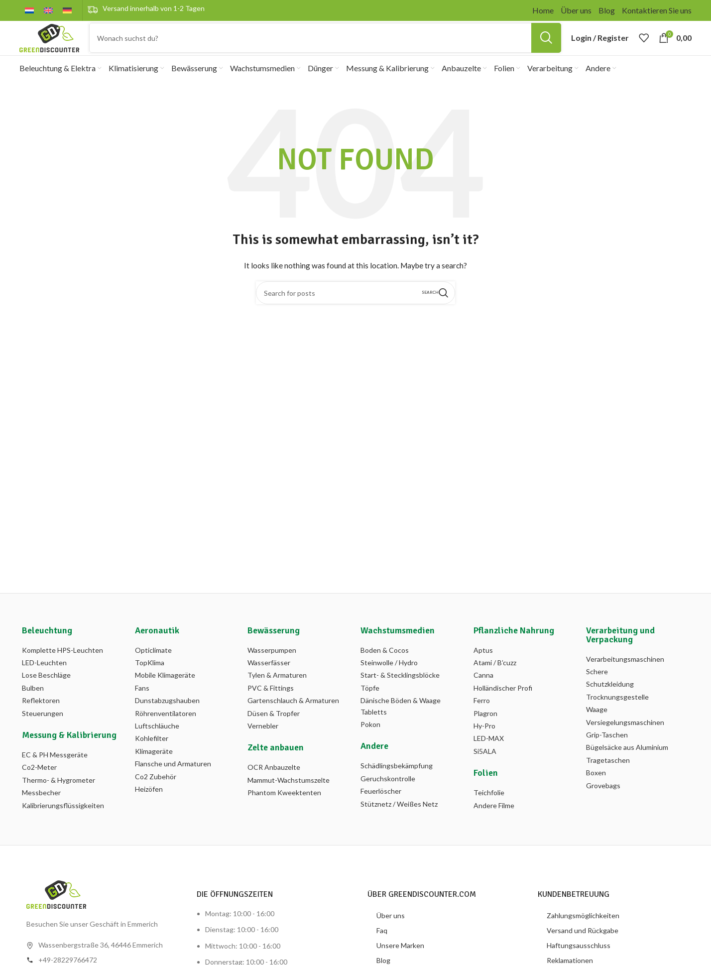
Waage (596, 727)
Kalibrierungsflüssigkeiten (63, 823)
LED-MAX (489, 756)
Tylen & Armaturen (277, 693)
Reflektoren (41, 718)
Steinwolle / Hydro (389, 680)
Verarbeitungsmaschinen (625, 676)
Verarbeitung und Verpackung (620, 652)
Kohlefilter (151, 756)
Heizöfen (149, 806)
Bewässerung (273, 647)
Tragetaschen (608, 777)
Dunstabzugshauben (167, 718)
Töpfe (369, 705)
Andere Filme (494, 823)
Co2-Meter (39, 785)
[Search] (325, 47)
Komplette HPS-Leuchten (62, 667)
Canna (483, 693)
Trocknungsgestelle (617, 714)
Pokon (370, 741)
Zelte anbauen (275, 765)
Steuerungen (42, 730)
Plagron (485, 730)
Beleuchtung (47, 647)
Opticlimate (153, 667)
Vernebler (262, 743)
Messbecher (41, 810)
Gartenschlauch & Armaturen (293, 718)
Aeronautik (157, 647)
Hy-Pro (484, 743)
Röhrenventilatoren (165, 730)
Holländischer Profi (503, 705)
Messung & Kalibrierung (69, 752)
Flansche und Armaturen (173, 781)
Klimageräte (154, 768)
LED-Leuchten (44, 680)
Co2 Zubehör (155, 794)
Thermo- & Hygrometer (58, 797)
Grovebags (603, 803)
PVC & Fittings (270, 705)
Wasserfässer (268, 680)
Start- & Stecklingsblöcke (400, 693)
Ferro (482, 718)
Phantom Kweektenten (284, 810)
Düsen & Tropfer (273, 730)
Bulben (33, 705)
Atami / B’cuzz (495, 680)
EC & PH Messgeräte (55, 772)
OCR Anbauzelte (273, 785)
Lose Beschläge (46, 693)
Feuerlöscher (380, 809)
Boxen (596, 790)
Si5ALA (485, 768)
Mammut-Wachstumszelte (288, 797)
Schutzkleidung (610, 702)
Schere (597, 689)
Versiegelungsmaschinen (625, 739)
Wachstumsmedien (397, 647)
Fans (142, 705)
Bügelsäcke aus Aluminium (627, 765)
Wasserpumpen (271, 667)
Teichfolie (489, 810)
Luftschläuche (157, 743)
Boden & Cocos (384, 667)
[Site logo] (49, 46)
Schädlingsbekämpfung (396, 783)
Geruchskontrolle (387, 796)
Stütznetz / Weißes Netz (399, 821)
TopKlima (149, 680)
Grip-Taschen (607, 752)
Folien (486, 790)
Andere (374, 763)
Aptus (483, 667)
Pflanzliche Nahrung (514, 647)
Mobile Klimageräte (165, 693)
